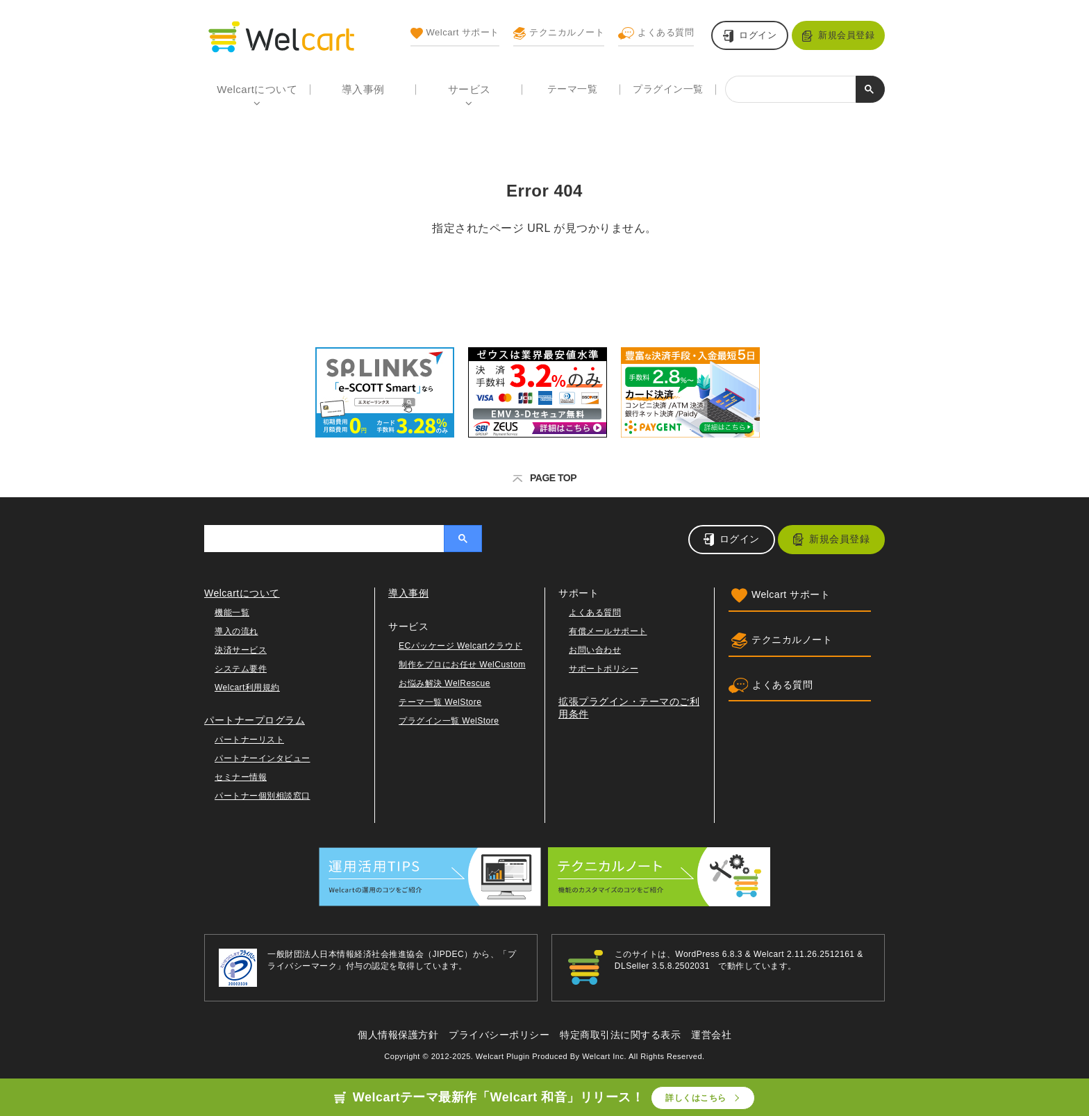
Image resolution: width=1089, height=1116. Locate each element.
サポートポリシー (603, 669)
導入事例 (363, 89)
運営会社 (711, 1034)
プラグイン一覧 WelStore (449, 721)
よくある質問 (656, 33)
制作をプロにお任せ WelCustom (462, 664)
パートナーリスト (249, 739)
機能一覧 (232, 612)
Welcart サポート (454, 33)
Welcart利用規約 (247, 687)
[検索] (790, 90)
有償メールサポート (608, 631)
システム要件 (241, 669)
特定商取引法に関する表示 (620, 1034)
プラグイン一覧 (668, 88)
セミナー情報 (241, 777)
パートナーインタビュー (262, 758)
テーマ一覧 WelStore (440, 702)
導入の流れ (236, 631)
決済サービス (241, 650)
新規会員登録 (846, 35)
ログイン (757, 35)
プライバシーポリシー (499, 1034)
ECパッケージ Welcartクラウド (460, 646)
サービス (469, 89)
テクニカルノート (558, 33)
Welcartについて (257, 89)
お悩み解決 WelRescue (444, 683)
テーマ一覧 (572, 88)
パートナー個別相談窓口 (262, 796)
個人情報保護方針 (398, 1034)
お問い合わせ (595, 650)
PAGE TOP (544, 477)
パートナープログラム (254, 720)
